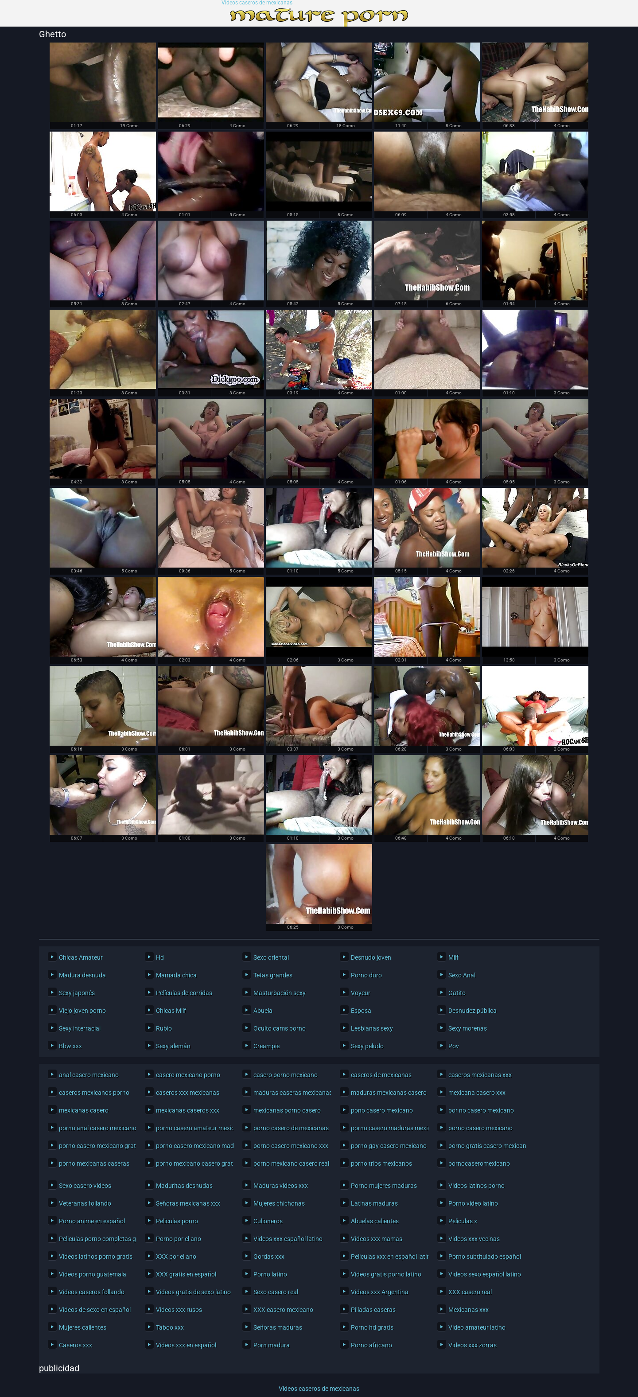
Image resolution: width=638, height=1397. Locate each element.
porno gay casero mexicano (387, 1145)
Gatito (457, 992)
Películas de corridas (184, 992)
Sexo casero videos (85, 1185)
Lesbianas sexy (372, 1028)
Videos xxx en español (186, 1345)
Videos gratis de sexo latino (192, 1292)
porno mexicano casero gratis (192, 1163)
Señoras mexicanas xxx (188, 1203)
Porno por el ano (178, 1238)
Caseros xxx (75, 1345)
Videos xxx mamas (376, 1238)
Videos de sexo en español (95, 1309)
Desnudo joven (371, 957)
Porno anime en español (92, 1221)
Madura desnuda (82, 975)
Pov (453, 1046)
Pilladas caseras (373, 1309)
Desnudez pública (472, 1010)
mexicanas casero (84, 1110)
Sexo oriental (271, 957)
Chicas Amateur (81, 957)
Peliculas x (462, 1221)
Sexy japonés (77, 992)
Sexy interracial (80, 1028)
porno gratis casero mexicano (484, 1145)
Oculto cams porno (279, 1028)
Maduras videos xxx (280, 1185)
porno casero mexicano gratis (95, 1145)
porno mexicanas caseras (94, 1163)
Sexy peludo (367, 1046)
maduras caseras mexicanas (290, 1092)
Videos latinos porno (476, 1185)
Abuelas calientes (375, 1221)
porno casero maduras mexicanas (387, 1128)
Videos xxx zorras (472, 1345)
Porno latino (270, 1274)
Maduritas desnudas (184, 1185)
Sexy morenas (467, 1028)
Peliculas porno (177, 1221)
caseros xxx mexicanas (187, 1092)
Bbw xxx (70, 1046)
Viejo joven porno (82, 1010)
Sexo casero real (275, 1292)
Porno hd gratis (372, 1327)
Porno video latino (473, 1203)
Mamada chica (176, 975)
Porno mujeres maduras (384, 1185)
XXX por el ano (176, 1256)
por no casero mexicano (481, 1110)
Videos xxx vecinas (474, 1238)
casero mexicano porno (188, 1074)
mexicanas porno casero (287, 1110)
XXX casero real (470, 1292)
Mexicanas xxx (468, 1309)
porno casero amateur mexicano (192, 1128)
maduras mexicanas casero (387, 1092)
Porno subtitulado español (484, 1256)
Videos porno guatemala (92, 1274)
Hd (160, 957)
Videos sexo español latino (484, 1274)
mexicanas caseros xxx (187, 1110)
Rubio (164, 1028)
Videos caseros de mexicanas (257, 3)
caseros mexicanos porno (94, 1092)
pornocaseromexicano (479, 1163)
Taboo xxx (170, 1327)
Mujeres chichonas (279, 1203)
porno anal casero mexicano (95, 1128)
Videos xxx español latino (288, 1238)
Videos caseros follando (91, 1292)
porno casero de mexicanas (290, 1128)
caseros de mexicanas (381, 1074)
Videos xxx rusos (179, 1309)
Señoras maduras (277, 1327)
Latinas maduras (374, 1203)
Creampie (266, 1046)
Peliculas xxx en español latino (387, 1256)
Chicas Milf (171, 1010)
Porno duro (366, 975)
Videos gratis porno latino (386, 1274)
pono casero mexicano (382, 1110)
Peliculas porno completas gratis (95, 1238)
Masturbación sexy (279, 992)
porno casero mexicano (480, 1128)
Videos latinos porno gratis (95, 1256)
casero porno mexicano (285, 1074)
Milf (453, 957)
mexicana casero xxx (477, 1092)
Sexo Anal (461, 975)
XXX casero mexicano (283, 1309)
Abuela (262, 1010)
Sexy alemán (173, 1046)
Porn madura (271, 1345)
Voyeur (360, 992)
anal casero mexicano (89, 1074)
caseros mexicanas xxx (480, 1074)
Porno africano (371, 1345)
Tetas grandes (272, 975)
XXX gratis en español (186, 1274)
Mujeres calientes (82, 1327)
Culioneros (268, 1221)
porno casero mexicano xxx (290, 1145)
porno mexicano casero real (290, 1163)
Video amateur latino (477, 1327)
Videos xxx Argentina (379, 1292)
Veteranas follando (85, 1203)
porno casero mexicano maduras (192, 1145)
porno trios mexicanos (381, 1163)
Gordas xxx (268, 1256)
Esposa (361, 1010)
